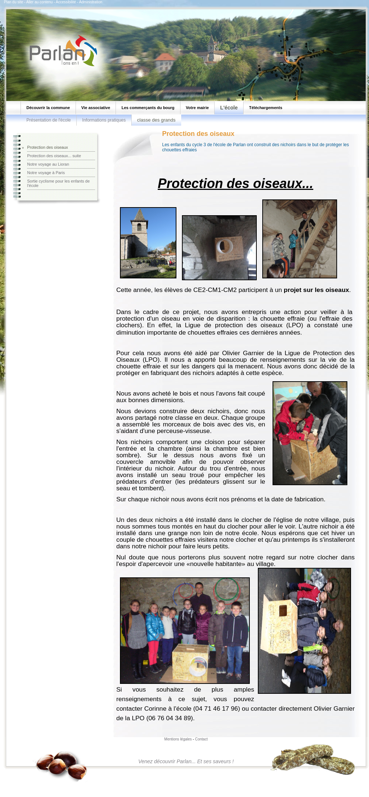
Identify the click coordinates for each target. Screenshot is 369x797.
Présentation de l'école (48, 120)
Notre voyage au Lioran (48, 164)
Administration (90, 2)
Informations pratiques (104, 120)
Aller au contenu (39, 2)
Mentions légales (178, 739)
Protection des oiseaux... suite (54, 156)
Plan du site (13, 2)
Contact (201, 739)
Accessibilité (66, 2)
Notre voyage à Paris (46, 172)
